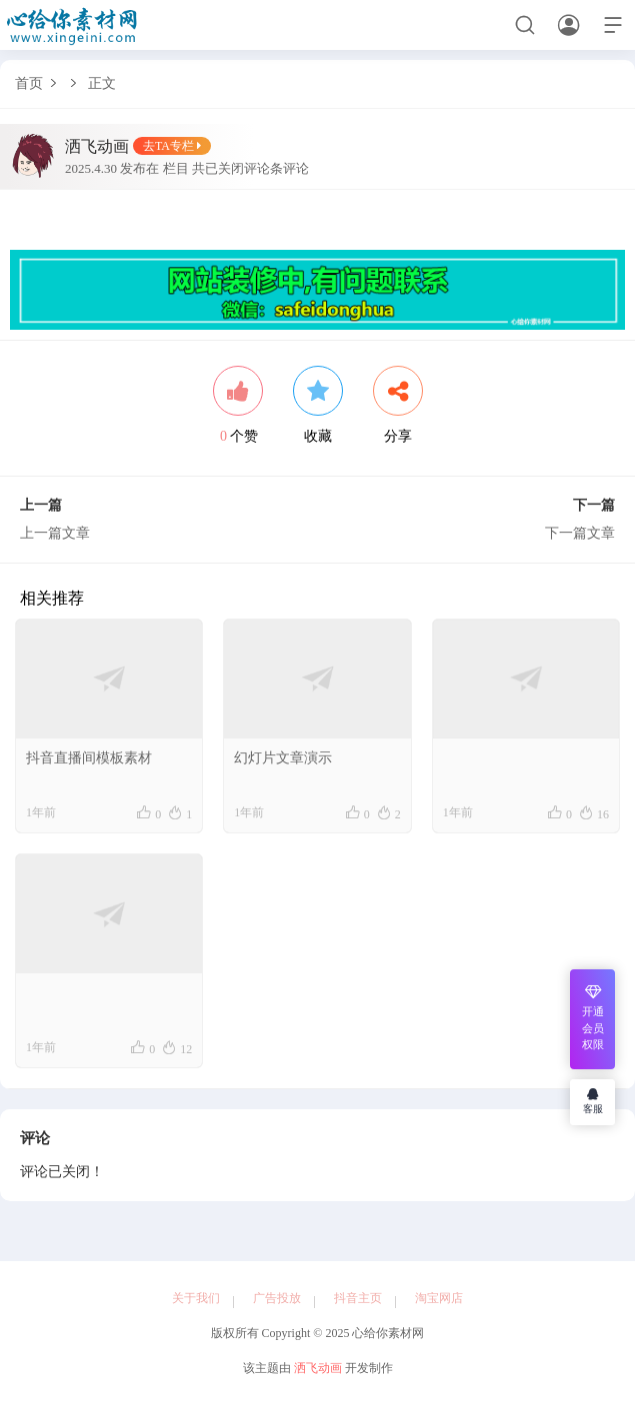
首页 (29, 83)
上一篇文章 (55, 533)
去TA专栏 (172, 147)
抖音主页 (358, 1298)
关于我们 (196, 1298)
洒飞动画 (318, 1368)
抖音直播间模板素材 (89, 758)
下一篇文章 (580, 533)
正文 (102, 83)
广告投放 (277, 1298)
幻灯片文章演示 (283, 758)
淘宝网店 (439, 1298)
